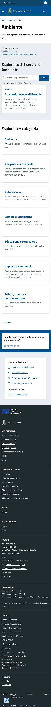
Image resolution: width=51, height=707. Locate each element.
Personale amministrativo (12, 451)
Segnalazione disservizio (12, 661)
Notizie (4, 512)
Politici (4, 455)
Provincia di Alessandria (11, 623)
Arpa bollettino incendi (11, 631)
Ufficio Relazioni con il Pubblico (14, 568)
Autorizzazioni (7, 481)
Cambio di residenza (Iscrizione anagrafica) (19, 54)
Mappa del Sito (18, 697)
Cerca (44, 77)
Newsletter (6, 684)
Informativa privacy (10, 644)
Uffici (4, 459)
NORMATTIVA (7, 640)
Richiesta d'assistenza (11, 668)
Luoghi (4, 526)
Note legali (6, 648)
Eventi (4, 530)
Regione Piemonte (9, 3)
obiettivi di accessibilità (11, 627)
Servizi (10, 20)
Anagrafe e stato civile (11, 477)
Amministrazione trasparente (14, 655)
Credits (46, 694)
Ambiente (8, 89)
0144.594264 (15, 553)
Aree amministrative (10, 435)
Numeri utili (6, 576)
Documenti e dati (9, 439)
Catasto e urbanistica (10, 486)
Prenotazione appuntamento (14, 664)
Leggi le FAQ (7, 658)
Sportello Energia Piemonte (13, 635)
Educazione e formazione (12, 490)
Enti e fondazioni (8, 443)
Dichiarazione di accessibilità (13, 652)
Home (4, 20)
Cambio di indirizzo (9, 51)
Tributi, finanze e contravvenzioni (15, 498)
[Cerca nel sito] (43, 11)
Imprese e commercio (10, 494)
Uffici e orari (6, 572)
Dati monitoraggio (9, 694)
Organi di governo (9, 447)
